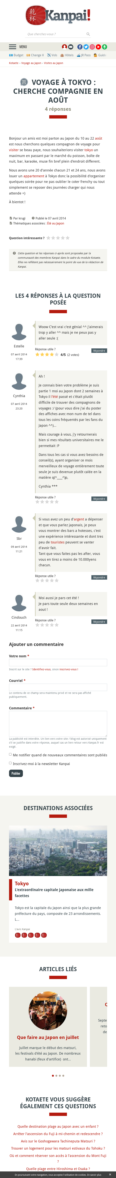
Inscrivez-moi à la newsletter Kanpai (41, 763)
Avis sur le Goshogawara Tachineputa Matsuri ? (58, 1141)
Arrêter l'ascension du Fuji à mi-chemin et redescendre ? (58, 1133)
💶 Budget (16, 55)
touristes (57, 542)
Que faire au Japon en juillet (48, 1037)
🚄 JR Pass (84, 55)
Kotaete (13, 63)
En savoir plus (94, 1174)
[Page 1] (53, 1076)
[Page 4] (63, 1076)
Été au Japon (55, 223)
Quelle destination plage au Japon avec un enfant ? (58, 1126)
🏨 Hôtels (66, 55)
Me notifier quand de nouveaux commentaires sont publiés (60, 755)
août (98, 138)
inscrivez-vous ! (68, 669)
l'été (54, 396)
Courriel (17, 681)
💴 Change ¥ (35, 55)
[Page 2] (56, 1076)
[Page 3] (60, 1076)
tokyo (88, 150)
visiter (14, 150)
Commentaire (22, 708)
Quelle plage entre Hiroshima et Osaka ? (58, 1168)
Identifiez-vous (41, 669)
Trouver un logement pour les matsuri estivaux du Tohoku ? (58, 1148)
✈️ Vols (52, 55)
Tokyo (22, 883)
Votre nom (19, 656)
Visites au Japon (53, 63)
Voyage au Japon (31, 63)
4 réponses (58, 109)
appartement (33, 176)
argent (79, 519)
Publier (16, 773)
